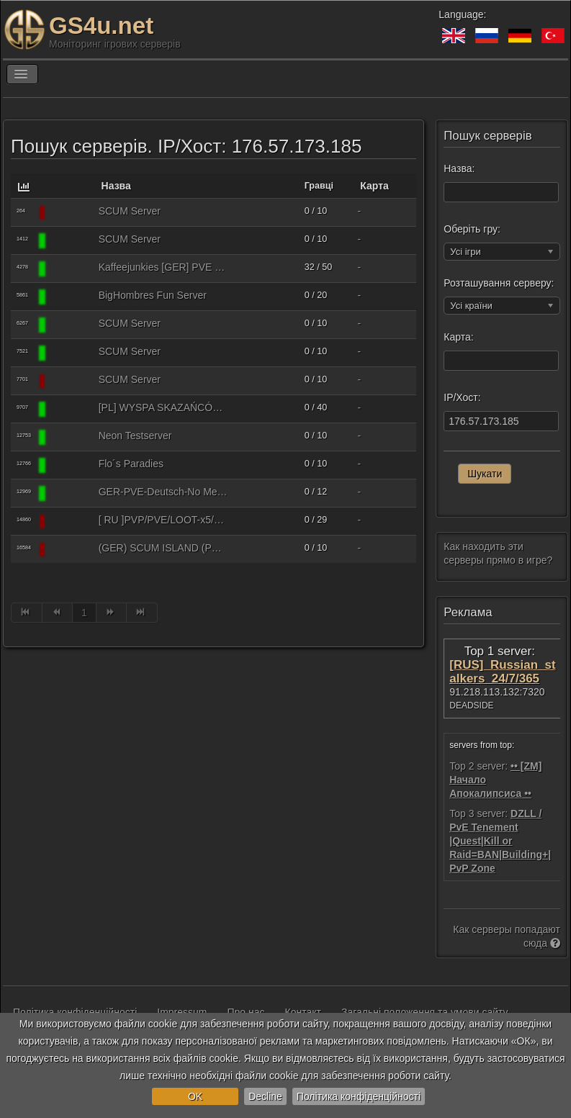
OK (195, 1096)
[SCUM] (70, 212)
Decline (265, 1096)
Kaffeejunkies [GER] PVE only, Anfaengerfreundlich (163, 267)
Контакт (303, 1012)
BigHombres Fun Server (153, 295)
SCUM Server (130, 211)
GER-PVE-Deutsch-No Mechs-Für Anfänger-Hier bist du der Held (163, 491)
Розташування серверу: (499, 283)
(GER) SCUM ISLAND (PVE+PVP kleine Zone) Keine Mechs (163, 548)
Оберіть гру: (472, 229)
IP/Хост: (462, 397)
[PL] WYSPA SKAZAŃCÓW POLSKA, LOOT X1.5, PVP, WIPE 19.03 (163, 407)
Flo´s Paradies (131, 463)
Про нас (246, 1012)
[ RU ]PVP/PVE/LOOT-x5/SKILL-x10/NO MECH (163, 520)
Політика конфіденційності (359, 1096)
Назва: (459, 168)
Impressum (182, 1012)
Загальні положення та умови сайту (424, 1012)
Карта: (458, 337)
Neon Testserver (135, 435)
